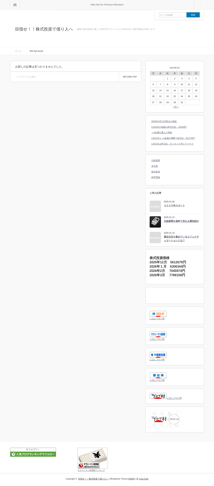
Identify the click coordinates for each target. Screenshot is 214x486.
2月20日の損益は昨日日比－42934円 (169, 127)
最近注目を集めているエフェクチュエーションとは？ (181, 238)
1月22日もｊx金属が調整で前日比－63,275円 (173, 138)
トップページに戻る (26, 77)
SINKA (131, 479)
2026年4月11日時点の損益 (164, 121)
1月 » (175, 107)
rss (198, 29)
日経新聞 (155, 160)
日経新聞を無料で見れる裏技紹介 (181, 221)
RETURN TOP (130, 77)
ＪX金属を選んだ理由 (161, 132)
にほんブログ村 (157, 318)
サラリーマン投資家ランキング (91, 470)
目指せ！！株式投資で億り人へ (44, 29)
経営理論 (155, 177)
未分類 (154, 166)
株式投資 (155, 172)
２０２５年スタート (174, 205)
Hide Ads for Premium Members (106, 4)
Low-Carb (143, 479)
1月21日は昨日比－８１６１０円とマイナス (172, 144)
